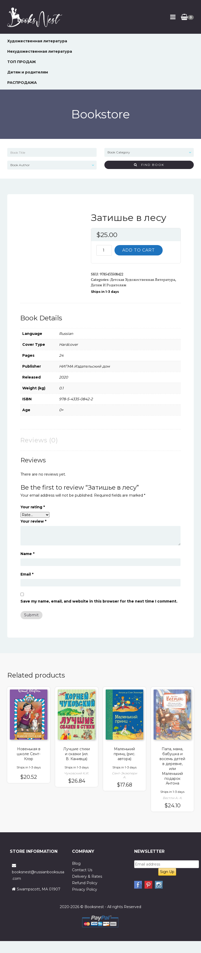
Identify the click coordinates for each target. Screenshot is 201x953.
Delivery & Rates (87, 876)
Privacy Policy (84, 889)
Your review (33, 521)
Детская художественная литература (142, 279)
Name (27, 553)
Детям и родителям (27, 72)
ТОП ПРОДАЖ (21, 61)
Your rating (32, 507)
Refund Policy (84, 883)
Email (26, 574)
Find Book (149, 165)
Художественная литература (37, 41)
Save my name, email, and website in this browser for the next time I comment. (98, 601)
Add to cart (138, 250)
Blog (76, 863)
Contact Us (82, 870)
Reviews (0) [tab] (39, 440)
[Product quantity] (104, 250)
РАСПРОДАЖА (22, 82)
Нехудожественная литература (39, 51)
